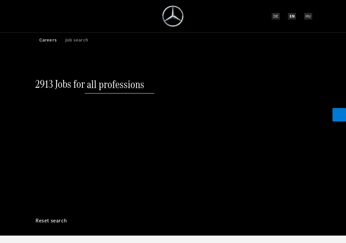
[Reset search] (51, 86)
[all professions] (115, 45)
